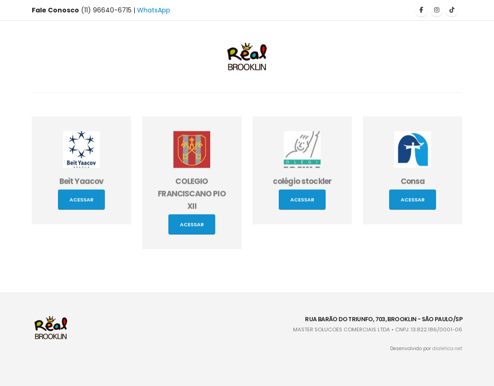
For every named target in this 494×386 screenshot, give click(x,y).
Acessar (81, 200)
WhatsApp (153, 10)
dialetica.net (447, 348)
